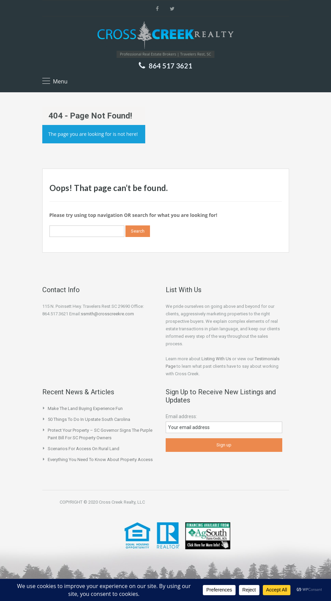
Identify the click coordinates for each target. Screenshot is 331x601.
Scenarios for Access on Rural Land (83, 448)
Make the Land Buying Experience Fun (85, 408)
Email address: (181, 416)
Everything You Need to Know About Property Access (100, 459)
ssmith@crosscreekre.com (107, 313)
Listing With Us (216, 358)
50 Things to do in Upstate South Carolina (89, 419)
